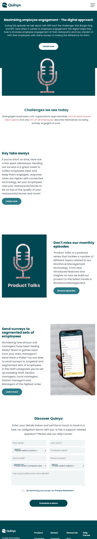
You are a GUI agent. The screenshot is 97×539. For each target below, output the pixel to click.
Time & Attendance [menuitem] (39, 509)
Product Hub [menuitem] (72, 522)
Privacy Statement (64, 462)
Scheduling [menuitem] (39, 504)
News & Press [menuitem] (56, 515)
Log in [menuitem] (85, 510)
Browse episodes (66, 274)
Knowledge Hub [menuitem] (72, 509)
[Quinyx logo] (24, 5)
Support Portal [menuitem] (86, 516)
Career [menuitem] (53, 519)
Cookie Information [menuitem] (11, 503)
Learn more (12, 369)
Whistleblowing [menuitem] (57, 523)
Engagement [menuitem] (40, 529)
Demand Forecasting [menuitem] (39, 516)
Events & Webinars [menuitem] (71, 516)
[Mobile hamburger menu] (92, 5)
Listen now (48, 46)
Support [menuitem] (86, 506)
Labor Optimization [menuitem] (40, 524)
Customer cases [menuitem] (55, 505)
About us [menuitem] (54, 511)
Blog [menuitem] (69, 504)
